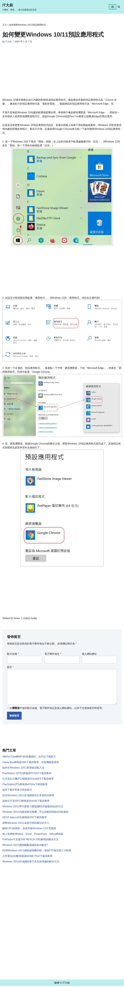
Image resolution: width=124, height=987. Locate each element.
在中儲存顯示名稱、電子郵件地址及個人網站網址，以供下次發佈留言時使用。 (57, 708)
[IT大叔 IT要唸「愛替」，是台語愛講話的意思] (19, 7)
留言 (10, 667)
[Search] (119, 7)
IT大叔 (8, 41)
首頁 (4, 25)
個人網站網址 (89, 654)
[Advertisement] (62, 74)
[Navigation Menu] (112, 6)
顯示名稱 (13, 654)
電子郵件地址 (52, 654)
